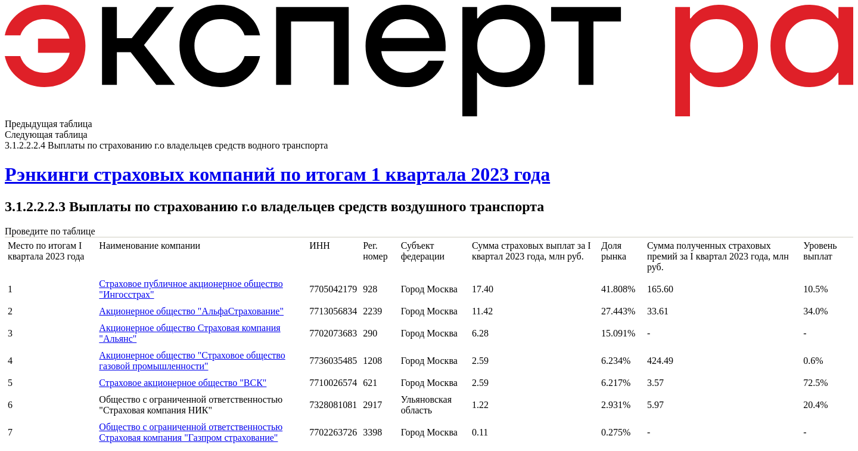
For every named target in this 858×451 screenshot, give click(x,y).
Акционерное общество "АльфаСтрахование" (191, 311)
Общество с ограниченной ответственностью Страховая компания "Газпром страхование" (190, 432)
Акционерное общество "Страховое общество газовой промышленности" (192, 360)
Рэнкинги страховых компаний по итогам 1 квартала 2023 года (277, 174)
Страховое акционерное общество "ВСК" (182, 383)
